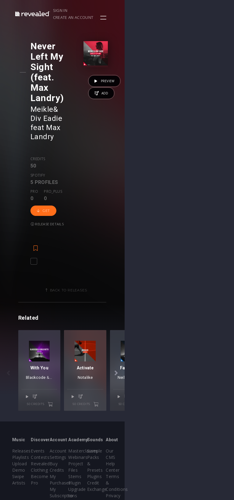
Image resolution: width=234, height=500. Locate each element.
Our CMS (206, 404)
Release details (79, 118)
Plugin (129, 436)
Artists (18, 436)
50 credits (94, 351)
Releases (21, 404)
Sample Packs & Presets (168, 411)
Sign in (154, 10)
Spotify (63, 99)
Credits (43, 99)
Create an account (188, 10)
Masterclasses (138, 404)
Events (56, 404)
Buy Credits (98, 417)
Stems (129, 430)
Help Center (209, 411)
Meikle (47, 68)
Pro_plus (112, 99)
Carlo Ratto (64, 332)
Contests (58, 411)
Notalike (167, 332)
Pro (93, 99)
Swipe (18, 430)
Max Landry (56, 77)
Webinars (132, 411)
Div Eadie (81, 68)
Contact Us (208, 456)
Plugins (167, 424)
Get (48, 118)
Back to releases (119, 190)
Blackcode (39, 332)
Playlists (20, 411)
